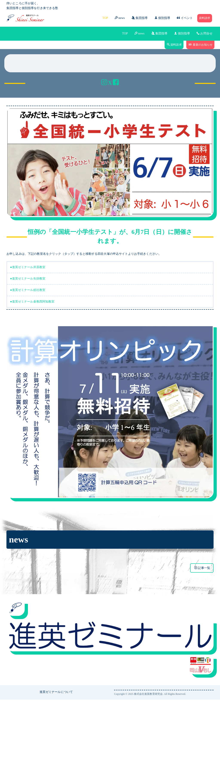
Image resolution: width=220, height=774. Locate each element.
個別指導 (162, 18)
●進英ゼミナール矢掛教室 (27, 353)
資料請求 (204, 18)
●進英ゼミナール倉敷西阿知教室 (32, 376)
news (120, 18)
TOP (105, 18)
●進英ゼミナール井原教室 (27, 341)
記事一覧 (202, 642)
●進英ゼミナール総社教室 (27, 364)
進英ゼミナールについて (56, 766)
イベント (185, 18)
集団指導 (139, 18)
